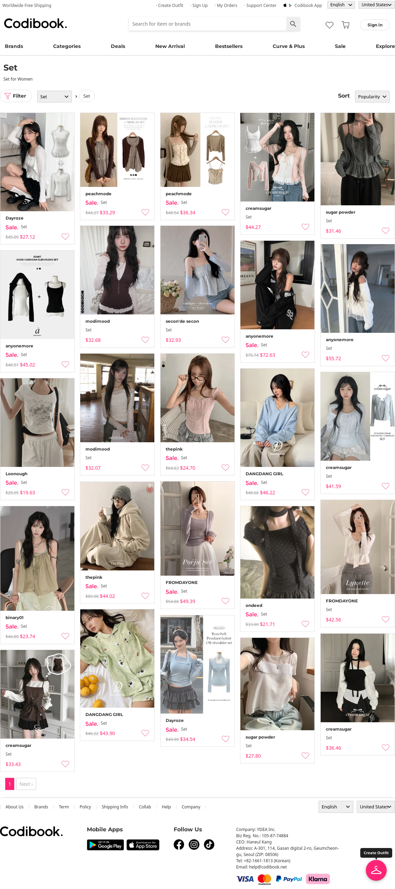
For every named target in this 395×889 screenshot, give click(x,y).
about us (15, 807)
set (86, 96)
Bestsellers (228, 46)
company (191, 807)
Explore (385, 46)
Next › (26, 784)
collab (145, 807)
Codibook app (308, 5)
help (166, 807)
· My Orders (226, 5)
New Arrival (170, 46)
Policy (85, 807)
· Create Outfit (169, 5)
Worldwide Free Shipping (26, 5)
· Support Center (260, 5)
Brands (14, 46)
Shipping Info (115, 807)
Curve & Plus (289, 46)
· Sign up (199, 5)
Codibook (35, 23)
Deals (118, 46)
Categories (67, 46)
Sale (340, 46)
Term (64, 807)
